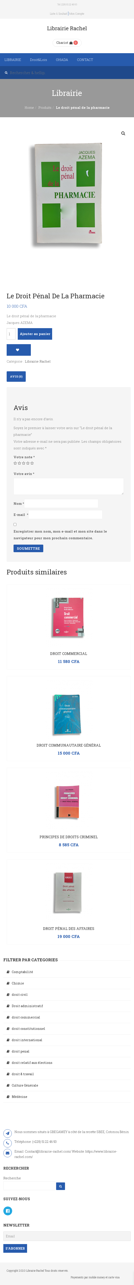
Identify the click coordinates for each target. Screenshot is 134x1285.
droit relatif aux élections (32, 1063)
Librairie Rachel (38, 361)
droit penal (21, 1051)
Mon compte (76, 13)
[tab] (16, 376)
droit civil (20, 994)
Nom (19, 503)
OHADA (62, 59)
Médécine (19, 1097)
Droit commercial (68, 653)
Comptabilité (22, 972)
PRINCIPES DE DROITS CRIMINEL (68, 836)
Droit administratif (27, 1006)
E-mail (21, 514)
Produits (44, 107)
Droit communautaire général (69, 745)
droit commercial (26, 1017)
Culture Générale (25, 1085)
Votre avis (24, 473)
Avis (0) (16, 376)
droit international (27, 1040)
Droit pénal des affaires (68, 928)
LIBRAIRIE (12, 59)
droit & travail (23, 1074)
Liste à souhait (58, 13)
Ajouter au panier (35, 333)
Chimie (18, 983)
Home (29, 107)
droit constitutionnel (28, 1028)
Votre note (24, 457)
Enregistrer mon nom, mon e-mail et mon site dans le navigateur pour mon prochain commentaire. (60, 534)
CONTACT (85, 59)
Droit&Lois (38, 59)
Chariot (64, 42)
